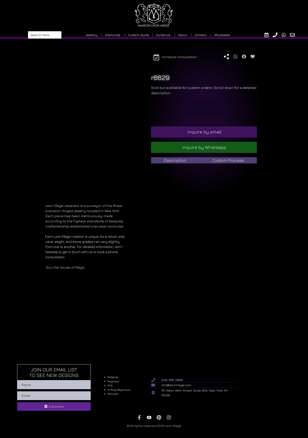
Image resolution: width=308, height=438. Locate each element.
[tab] (175, 160)
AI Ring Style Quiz (119, 389)
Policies (113, 393)
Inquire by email (204, 131)
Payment (113, 381)
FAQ (110, 385)
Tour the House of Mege (64, 267)
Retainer (113, 377)
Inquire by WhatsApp (204, 147)
